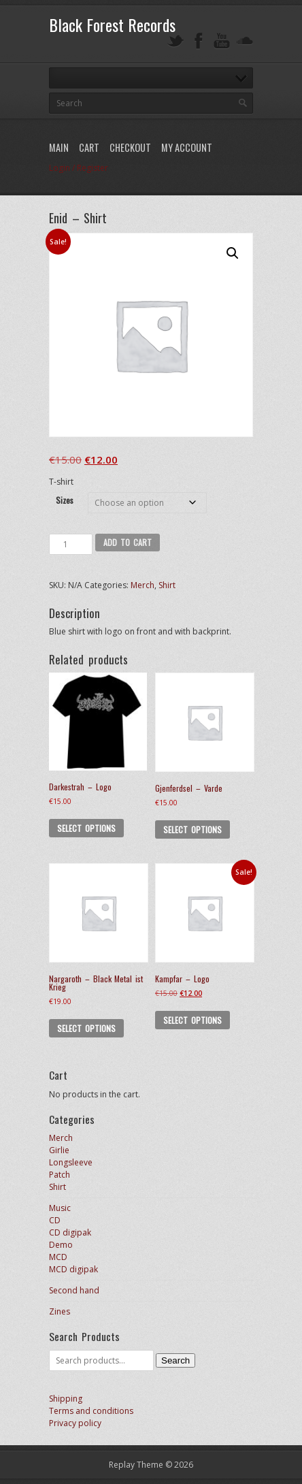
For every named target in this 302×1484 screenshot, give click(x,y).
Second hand (74, 1290)
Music (60, 1208)
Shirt (166, 585)
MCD (58, 1257)
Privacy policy (75, 1423)
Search (175, 1360)
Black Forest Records (112, 24)
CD (55, 1220)
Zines (59, 1311)
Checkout (130, 147)
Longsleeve (71, 1162)
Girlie (59, 1150)
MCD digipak (73, 1269)
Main (59, 147)
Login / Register (78, 168)
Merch (142, 585)
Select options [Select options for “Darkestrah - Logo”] (86, 828)
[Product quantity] (71, 544)
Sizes (64, 500)
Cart (89, 147)
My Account (186, 147)
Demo (61, 1245)
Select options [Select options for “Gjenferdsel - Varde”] (192, 829)
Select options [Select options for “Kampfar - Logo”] (192, 1020)
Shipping (65, 1398)
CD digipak (70, 1232)
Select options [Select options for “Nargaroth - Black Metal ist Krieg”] (86, 1028)
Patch (59, 1174)
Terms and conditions (91, 1411)
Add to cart (127, 542)
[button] (232, 253)
